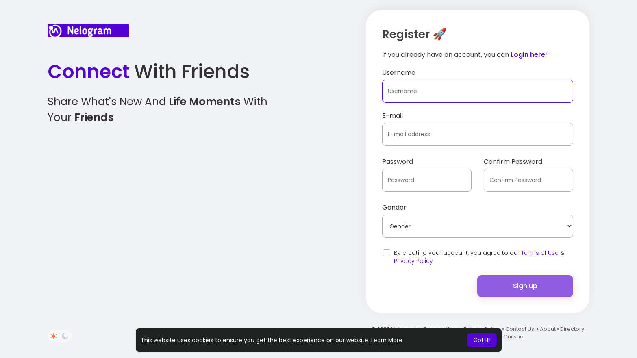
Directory (572, 329)
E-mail (392, 115)
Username (398, 72)
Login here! (529, 54)
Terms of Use (540, 253)
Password (397, 161)
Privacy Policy (413, 261)
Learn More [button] (386, 340)
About (548, 329)
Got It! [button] (482, 340)
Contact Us (519, 329)
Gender (394, 207)
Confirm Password (513, 161)
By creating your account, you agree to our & (479, 257)
